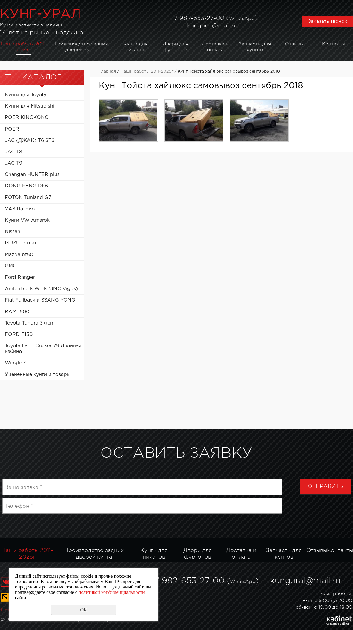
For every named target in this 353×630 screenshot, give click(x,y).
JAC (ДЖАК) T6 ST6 (29, 140)
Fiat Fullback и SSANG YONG (40, 300)
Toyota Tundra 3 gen (29, 323)
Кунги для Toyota (25, 95)
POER (12, 129)
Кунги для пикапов (135, 46)
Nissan (12, 232)
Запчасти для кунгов (255, 46)
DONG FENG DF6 (26, 186)
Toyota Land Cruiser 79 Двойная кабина (43, 349)
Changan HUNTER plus (32, 174)
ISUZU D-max (21, 243)
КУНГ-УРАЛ (40, 14)
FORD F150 (19, 334)
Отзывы (294, 44)
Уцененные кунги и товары (37, 374)
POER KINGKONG (27, 117)
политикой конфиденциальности (112, 592)
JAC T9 (13, 163)
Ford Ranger (20, 277)
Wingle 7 (15, 363)
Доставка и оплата (215, 46)
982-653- (181, 580)
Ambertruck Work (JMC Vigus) (41, 289)
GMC (10, 266)
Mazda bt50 (19, 255)
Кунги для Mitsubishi (29, 106)
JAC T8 (13, 152)
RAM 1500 (17, 312)
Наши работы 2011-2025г (23, 46)
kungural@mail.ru (212, 25)
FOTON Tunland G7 (28, 197)
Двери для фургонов (175, 46)
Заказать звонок (327, 21)
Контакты (333, 44)
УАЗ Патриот (21, 209)
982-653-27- (197, 18)
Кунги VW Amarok (27, 220)
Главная (107, 71)
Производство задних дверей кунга (81, 46)
